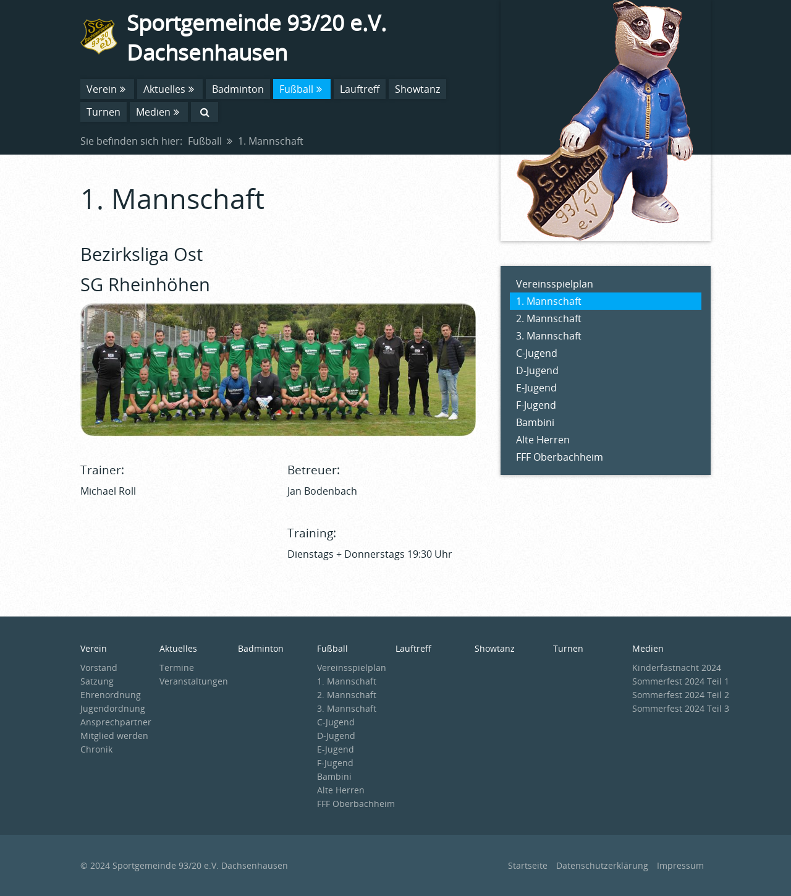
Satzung (97, 681)
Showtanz (417, 89)
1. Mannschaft (549, 301)
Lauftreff (359, 89)
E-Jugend (536, 388)
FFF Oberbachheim (559, 457)
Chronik (96, 749)
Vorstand (98, 667)
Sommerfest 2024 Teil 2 (680, 695)
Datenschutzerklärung (602, 865)
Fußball (301, 89)
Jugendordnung (112, 708)
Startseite (528, 865)
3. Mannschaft (549, 336)
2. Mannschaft (549, 318)
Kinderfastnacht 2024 (676, 667)
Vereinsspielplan (554, 284)
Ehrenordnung (110, 695)
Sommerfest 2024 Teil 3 (680, 708)
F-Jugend (536, 405)
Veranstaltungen (193, 681)
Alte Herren (543, 439)
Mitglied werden (114, 735)
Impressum (680, 865)
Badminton (238, 89)
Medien (159, 112)
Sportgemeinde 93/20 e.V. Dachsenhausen (256, 37)
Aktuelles (170, 89)
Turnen (104, 112)
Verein (107, 89)
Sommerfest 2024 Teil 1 (680, 681)
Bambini (535, 422)
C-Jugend (536, 353)
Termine (176, 667)
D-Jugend (537, 370)
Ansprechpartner (115, 722)
